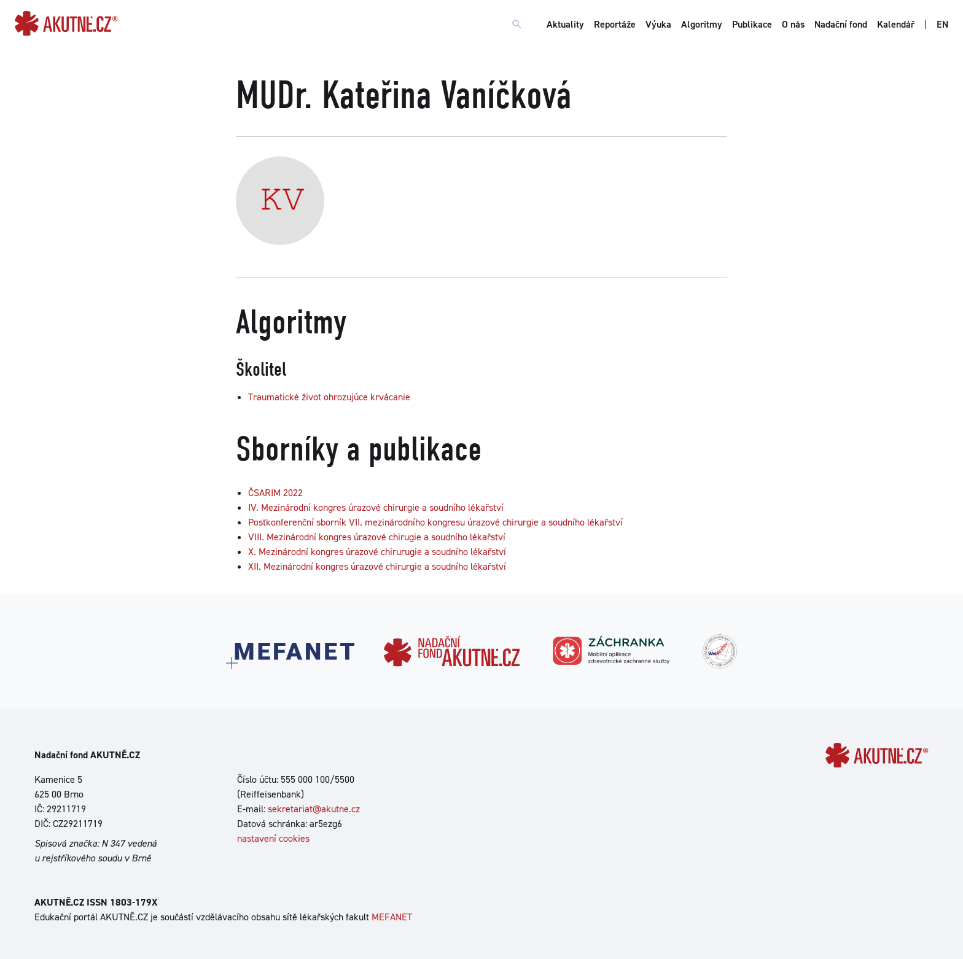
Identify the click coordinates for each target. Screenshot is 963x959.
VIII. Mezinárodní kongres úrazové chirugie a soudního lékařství (376, 536)
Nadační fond (840, 24)
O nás (793, 24)
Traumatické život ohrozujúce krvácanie (329, 396)
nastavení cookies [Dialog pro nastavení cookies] (273, 838)
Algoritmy (701, 24)
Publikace (752, 24)
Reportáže (615, 24)
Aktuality (565, 24)
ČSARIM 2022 (275, 492)
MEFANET (392, 916)
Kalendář (895, 24)
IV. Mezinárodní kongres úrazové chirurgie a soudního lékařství (376, 507)
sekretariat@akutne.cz (314, 808)
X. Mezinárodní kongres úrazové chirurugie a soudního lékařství (377, 551)
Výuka (658, 24)
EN (942, 24)
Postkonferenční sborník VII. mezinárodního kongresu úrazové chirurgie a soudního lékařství (435, 522)
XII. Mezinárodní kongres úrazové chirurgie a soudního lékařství (377, 566)
